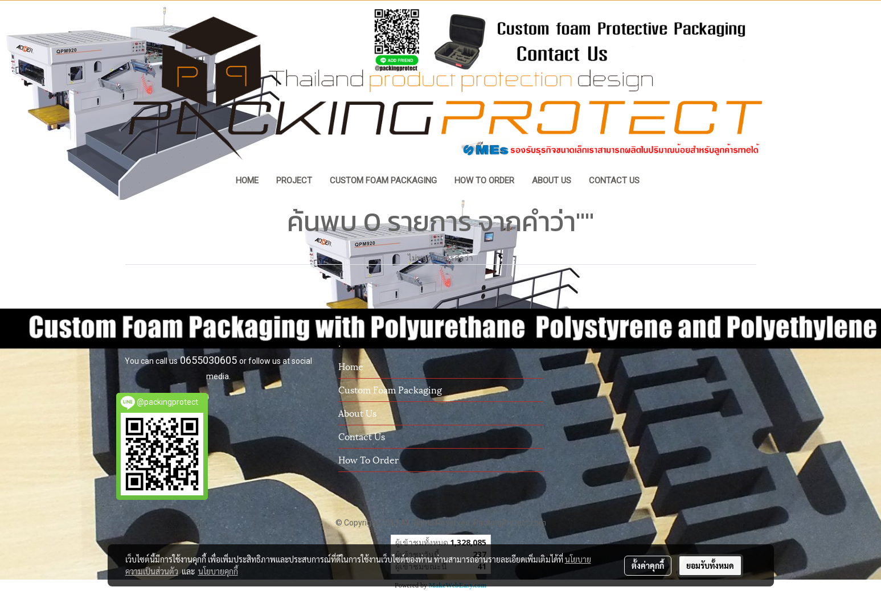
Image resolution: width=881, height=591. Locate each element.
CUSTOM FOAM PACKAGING (383, 180)
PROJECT (294, 180)
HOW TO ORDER (484, 180)
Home (350, 366)
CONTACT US (614, 180)
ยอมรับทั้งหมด (710, 565)
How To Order (368, 459)
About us (357, 412)
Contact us (361, 436)
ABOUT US (551, 180)
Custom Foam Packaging (390, 389)
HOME (247, 180)
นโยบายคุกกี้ (218, 571)
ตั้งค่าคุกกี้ (648, 565)
